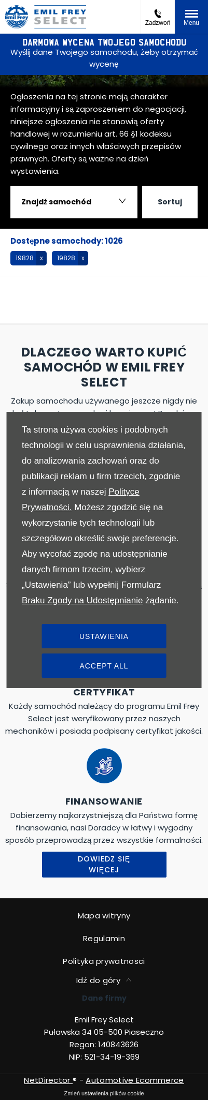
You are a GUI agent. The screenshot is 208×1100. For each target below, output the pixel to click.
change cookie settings (104, 1093)
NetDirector (48, 1080)
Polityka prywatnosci (104, 961)
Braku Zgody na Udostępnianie (82, 600)
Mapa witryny (104, 915)
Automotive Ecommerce (135, 1080)
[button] (28, 258)
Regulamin (104, 938)
